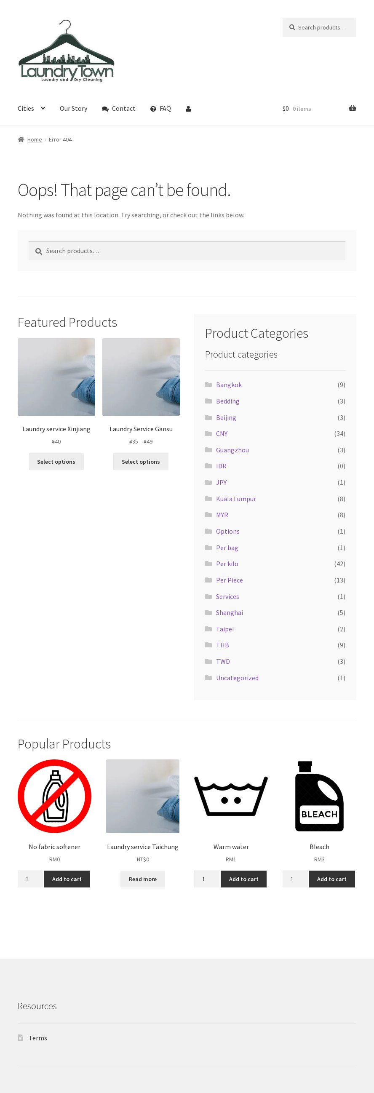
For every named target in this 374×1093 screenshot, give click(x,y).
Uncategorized (237, 677)
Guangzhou (232, 450)
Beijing (226, 417)
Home (34, 139)
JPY (221, 482)
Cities (26, 108)
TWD (223, 661)
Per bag (227, 547)
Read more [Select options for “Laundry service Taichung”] (143, 879)
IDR (221, 466)
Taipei (225, 629)
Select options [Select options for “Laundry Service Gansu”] (141, 461)
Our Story (73, 108)
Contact (119, 108)
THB (222, 645)
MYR (222, 514)
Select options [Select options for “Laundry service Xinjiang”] (56, 461)
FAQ (160, 108)
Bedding (228, 401)
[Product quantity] (30, 879)
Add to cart (67, 879)
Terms (38, 1038)
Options (228, 531)
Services (227, 596)
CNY (221, 433)
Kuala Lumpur (236, 498)
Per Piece (229, 580)
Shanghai (229, 612)
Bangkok (229, 384)
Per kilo (227, 563)
